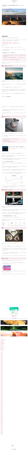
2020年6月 (2, 411)
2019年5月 (2, 427)
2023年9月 (2, 362)
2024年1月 (2, 357)
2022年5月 (2, 382)
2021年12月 (2, 388)
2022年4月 (2, 383)
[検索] (13, 305)
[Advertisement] (14, 31)
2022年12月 (2, 373)
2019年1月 (2, 432)
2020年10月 (2, 406)
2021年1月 (2, 402)
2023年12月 (2, 358)
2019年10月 (2, 421)
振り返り (1, 346)
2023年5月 (2, 367)
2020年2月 (2, 416)
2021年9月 (2, 392)
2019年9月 (2, 422)
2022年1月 (2, 387)
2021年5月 (2, 397)
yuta (2, 6)
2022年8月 (2, 378)
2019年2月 (2, 431)
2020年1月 (2, 417)
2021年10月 (2, 391)
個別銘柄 (1, 341)
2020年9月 (2, 407)
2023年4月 (2, 368)
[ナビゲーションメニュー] (14, 2)
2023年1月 (2, 372)
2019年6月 (2, 426)
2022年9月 (2, 377)
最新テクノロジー (2, 347)
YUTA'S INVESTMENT (14, 449)
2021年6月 (2, 396)
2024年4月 (2, 353)
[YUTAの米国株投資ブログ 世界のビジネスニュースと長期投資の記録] (14, 0)
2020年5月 (2, 412)
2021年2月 (2, 401)
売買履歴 (1, 342)
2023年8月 (2, 363)
